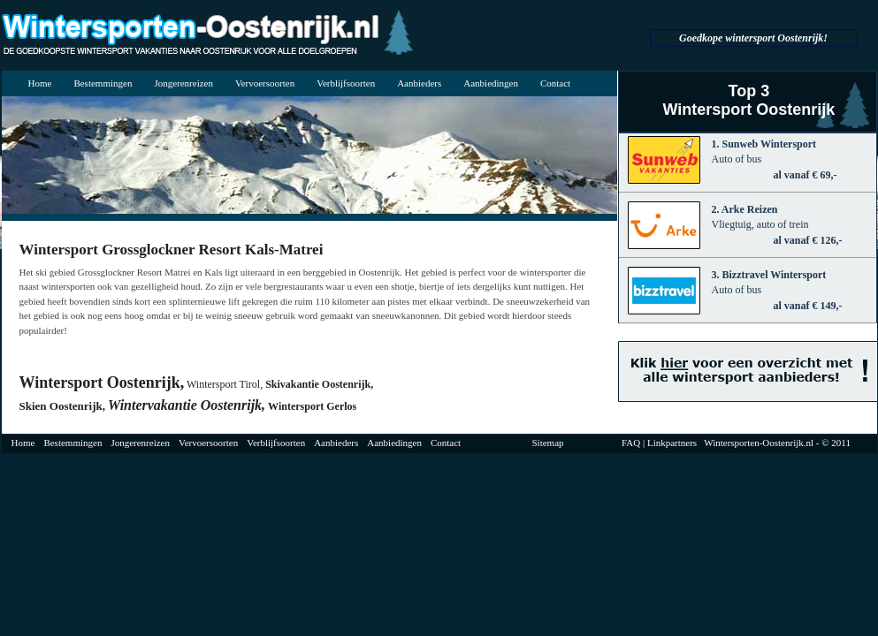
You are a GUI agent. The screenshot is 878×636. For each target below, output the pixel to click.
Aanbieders (419, 83)
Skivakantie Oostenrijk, (319, 384)
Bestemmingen (102, 83)
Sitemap (548, 442)
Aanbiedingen (490, 83)
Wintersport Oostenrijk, (102, 382)
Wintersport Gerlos (312, 406)
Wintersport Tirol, (225, 384)
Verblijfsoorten (346, 83)
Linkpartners (672, 442)
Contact (555, 83)
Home (40, 83)
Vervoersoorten (264, 83)
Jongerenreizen (183, 83)
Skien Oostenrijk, (62, 406)
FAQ (631, 442)
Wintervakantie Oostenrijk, (186, 405)
